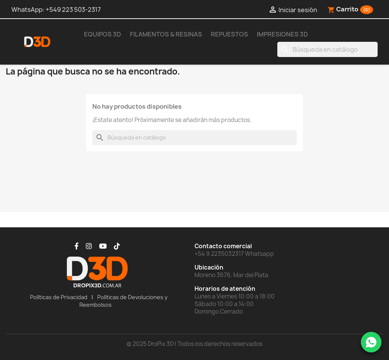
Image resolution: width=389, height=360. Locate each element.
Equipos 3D (102, 34)
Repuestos (229, 34)
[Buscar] (327, 49)
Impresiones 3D (282, 34)
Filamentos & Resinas (166, 34)
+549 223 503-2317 (73, 9)
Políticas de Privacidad (58, 297)
